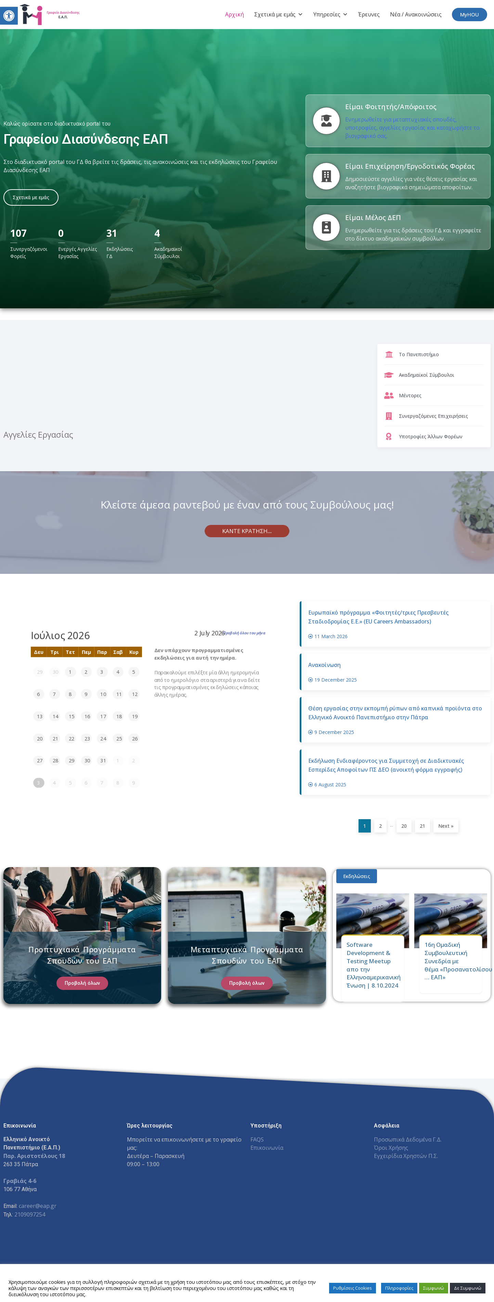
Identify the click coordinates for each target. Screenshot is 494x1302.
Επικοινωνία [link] (266, 1147)
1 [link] (70, 672)
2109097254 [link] (29, 1214)
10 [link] (103, 694)
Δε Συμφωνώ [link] (467, 1288)
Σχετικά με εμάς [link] (278, 14)
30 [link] (55, 672)
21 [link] (55, 738)
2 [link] (85, 672)
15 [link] (71, 716)
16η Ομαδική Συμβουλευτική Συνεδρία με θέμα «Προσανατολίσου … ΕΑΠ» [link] (458, 961)
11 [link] (119, 694)
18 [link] (119, 716)
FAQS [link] (257, 1139)
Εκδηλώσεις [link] (356, 876)
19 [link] (135, 716)
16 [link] (87, 716)
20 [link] (39, 738)
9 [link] (85, 694)
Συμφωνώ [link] (433, 1288)
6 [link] (38, 694)
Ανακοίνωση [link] (324, 667)
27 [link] (39, 760)
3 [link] (102, 672)
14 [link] (55, 716)
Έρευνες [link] (369, 14)
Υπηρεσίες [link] (330, 14)
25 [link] (119, 738)
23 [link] (87, 738)
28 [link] (55, 760)
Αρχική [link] (234, 14)
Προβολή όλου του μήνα (244, 632)
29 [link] (39, 672)
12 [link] (135, 694)
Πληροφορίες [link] (399, 1288)
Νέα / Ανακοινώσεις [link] (416, 14)
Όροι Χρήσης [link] (391, 1147)
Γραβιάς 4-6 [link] (19, 1181)
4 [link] (117, 672)
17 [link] (103, 716)
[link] (9, 16)
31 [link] (103, 760)
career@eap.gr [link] (37, 1206)
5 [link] (133, 672)
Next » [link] (446, 826)
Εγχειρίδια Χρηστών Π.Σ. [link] (406, 1156)
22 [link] (71, 738)
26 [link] (135, 738)
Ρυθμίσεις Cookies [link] (352, 1288)
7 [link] (54, 694)
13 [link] (39, 716)
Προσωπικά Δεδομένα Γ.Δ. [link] (408, 1139)
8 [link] (70, 694)
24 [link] (103, 738)
